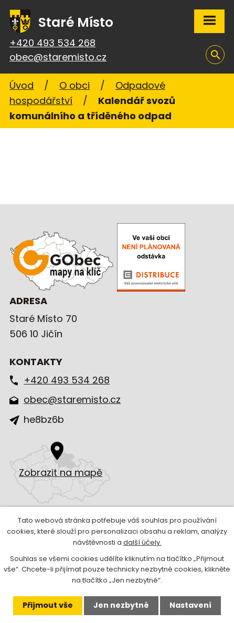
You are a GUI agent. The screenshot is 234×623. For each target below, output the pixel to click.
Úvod (21, 85)
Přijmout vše (48, 605)
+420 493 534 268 (52, 42)
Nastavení (190, 605)
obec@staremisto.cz (58, 57)
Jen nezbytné (121, 605)
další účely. (142, 542)
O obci (74, 85)
